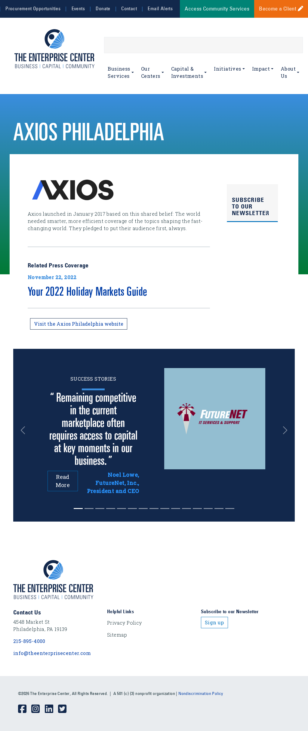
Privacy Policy (124, 623)
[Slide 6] (143, 508)
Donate (103, 8)
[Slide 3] (110, 508)
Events (78, 8)
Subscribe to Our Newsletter (251, 206)
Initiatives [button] (227, 68)
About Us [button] (288, 72)
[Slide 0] (78, 508)
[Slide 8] (164, 508)
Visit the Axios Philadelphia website (78, 324)
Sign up (214, 622)
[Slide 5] (132, 508)
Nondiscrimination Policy (200, 693)
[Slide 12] (208, 508)
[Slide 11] (197, 508)
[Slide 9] (175, 508)
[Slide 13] (218, 508)
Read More (63, 481)
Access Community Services (217, 8)
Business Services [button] (119, 72)
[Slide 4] (121, 508)
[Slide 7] (154, 508)
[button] (25, 430)
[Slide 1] (89, 508)
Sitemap (117, 635)
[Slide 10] (186, 508)
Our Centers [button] (150, 72)
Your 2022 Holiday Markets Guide (87, 293)
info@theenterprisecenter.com (52, 653)
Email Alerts (160, 8)
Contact (129, 8)
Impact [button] (261, 68)
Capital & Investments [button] (187, 72)
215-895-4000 (29, 641)
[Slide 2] (99, 508)
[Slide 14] (229, 508)
